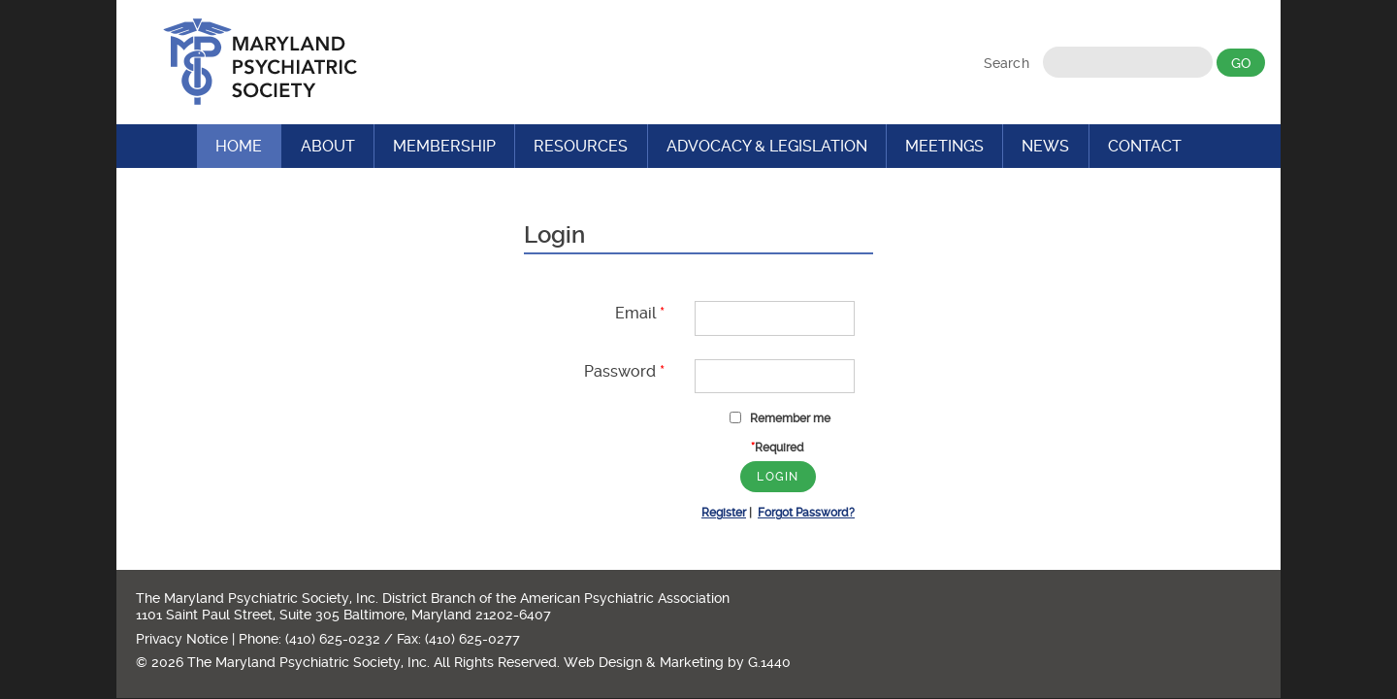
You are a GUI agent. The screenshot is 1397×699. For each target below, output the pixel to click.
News (1045, 146)
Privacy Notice (182, 639)
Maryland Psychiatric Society (260, 61)
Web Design (603, 662)
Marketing (692, 662)
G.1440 (769, 662)
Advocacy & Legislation (766, 146)
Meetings (944, 146)
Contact (1145, 146)
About (328, 146)
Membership (444, 146)
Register (723, 512)
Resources (581, 146)
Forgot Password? (806, 512)
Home (238, 146)
